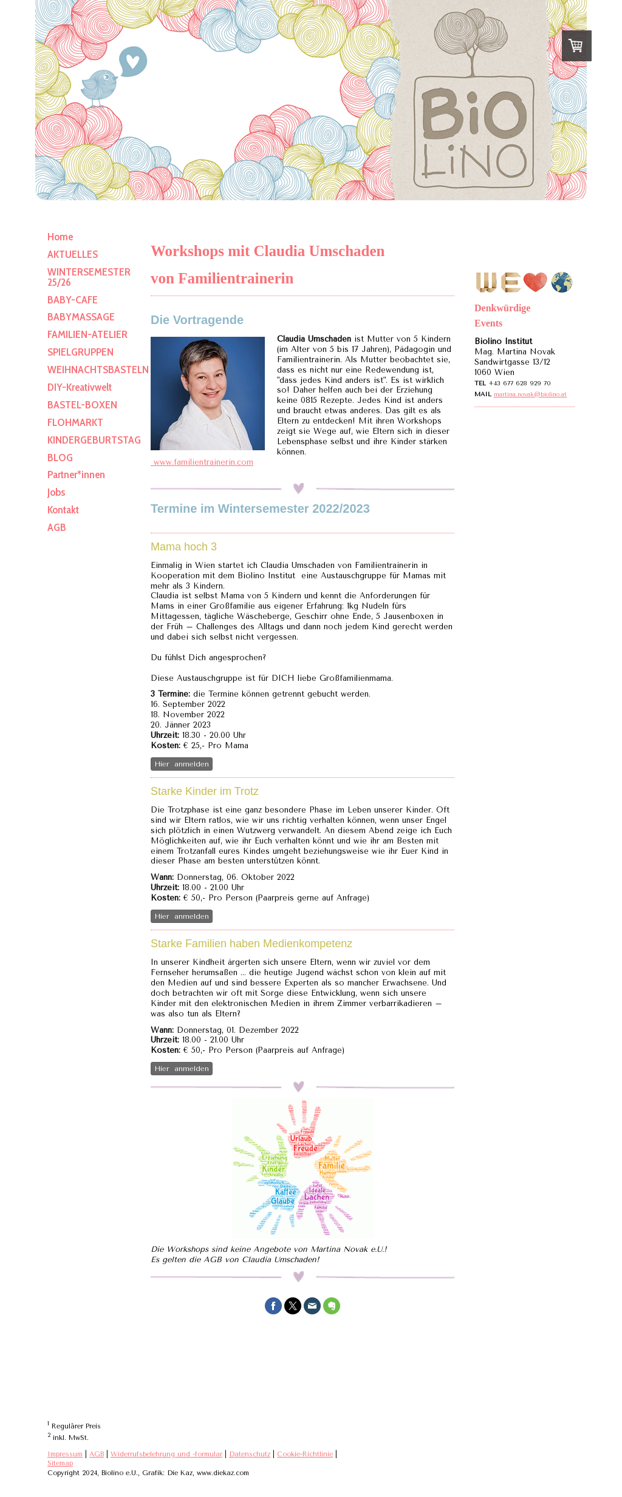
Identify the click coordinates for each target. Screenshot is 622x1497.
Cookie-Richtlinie (305, 1454)
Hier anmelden (181, 764)
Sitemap (60, 1463)
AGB (96, 1454)
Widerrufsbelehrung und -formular (166, 1454)
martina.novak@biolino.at (530, 394)
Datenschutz (249, 1454)
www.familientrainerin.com (202, 462)
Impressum (65, 1454)
